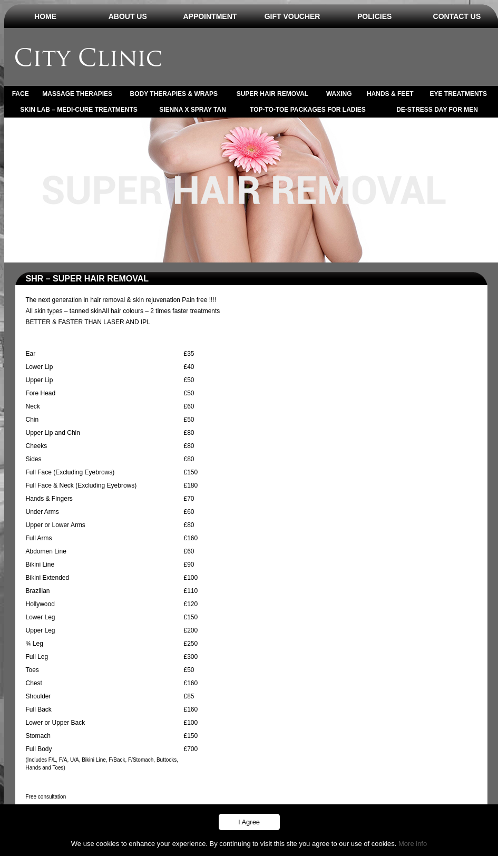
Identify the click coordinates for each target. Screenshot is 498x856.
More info (412, 844)
